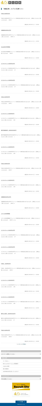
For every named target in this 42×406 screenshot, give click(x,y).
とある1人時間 (6, 366)
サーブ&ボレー (6, 361)
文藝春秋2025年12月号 (6, 30)
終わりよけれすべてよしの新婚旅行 (10, 363)
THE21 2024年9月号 (6, 263)
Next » (24, 344)
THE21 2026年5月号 (5, 13)
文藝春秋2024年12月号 (6, 197)
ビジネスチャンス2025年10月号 (8, 80)
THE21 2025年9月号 (5, 96)
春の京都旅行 (6, 368)
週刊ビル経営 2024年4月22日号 (8, 313)
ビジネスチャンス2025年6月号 (7, 147)
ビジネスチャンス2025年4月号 (7, 180)
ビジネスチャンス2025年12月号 (8, 63)
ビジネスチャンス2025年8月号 (7, 113)
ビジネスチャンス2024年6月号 (7, 297)
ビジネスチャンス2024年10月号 (8, 247)
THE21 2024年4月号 (5, 330)
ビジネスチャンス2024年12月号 (8, 230)
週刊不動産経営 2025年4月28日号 (8, 130)
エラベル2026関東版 (5, 213)
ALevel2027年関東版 (5, 46)
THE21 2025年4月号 (5, 163)
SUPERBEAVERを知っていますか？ (11, 371)
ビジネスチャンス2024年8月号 (7, 280)
